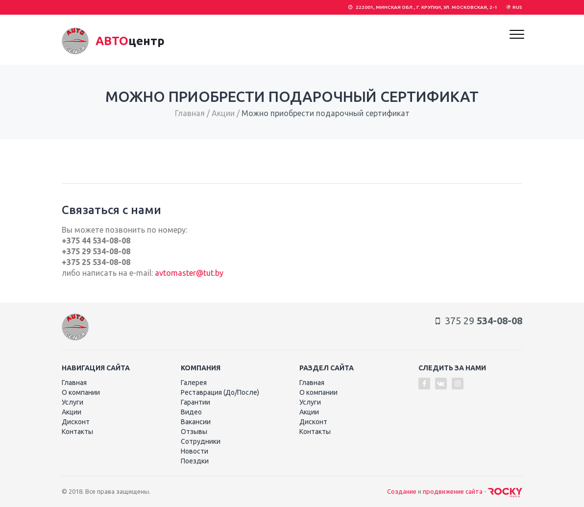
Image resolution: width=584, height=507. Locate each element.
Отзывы (194, 431)
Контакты (77, 431)
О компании (81, 392)
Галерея (194, 382)
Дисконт (76, 422)
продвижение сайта (453, 491)
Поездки (195, 461)
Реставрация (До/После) (220, 392)
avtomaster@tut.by (189, 272)
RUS (517, 7)
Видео (191, 412)
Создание (401, 491)
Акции (223, 113)
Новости (194, 451)
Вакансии (196, 422)
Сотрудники (200, 441)
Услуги (72, 402)
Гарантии (195, 402)
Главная (190, 113)
